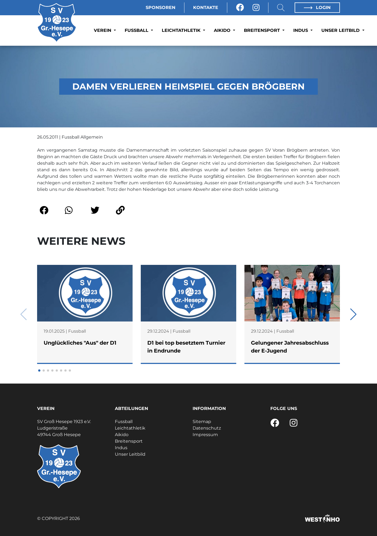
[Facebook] (240, 7)
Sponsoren (160, 7)
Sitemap (202, 421)
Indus (301, 30)
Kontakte (205, 7)
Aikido (223, 30)
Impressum (205, 434)
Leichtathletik (182, 30)
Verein (103, 30)
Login (317, 7)
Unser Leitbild (341, 30)
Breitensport (262, 30)
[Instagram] (256, 7)
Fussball (137, 30)
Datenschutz (207, 428)
